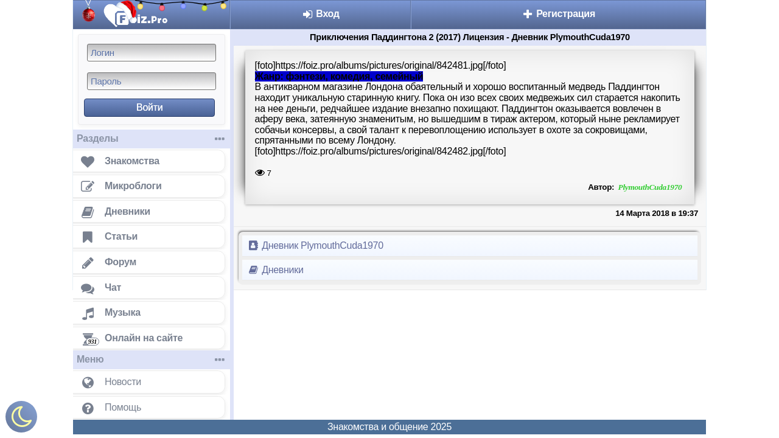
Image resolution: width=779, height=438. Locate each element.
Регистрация (558, 14)
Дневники (275, 270)
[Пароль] (151, 81)
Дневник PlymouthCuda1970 (315, 245)
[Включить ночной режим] (21, 419)
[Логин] (151, 52)
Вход (320, 14)
